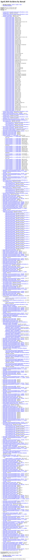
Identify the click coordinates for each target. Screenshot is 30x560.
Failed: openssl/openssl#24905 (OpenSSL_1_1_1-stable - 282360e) (16, 510)
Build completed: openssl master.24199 (10, 461)
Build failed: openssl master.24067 (9, 381)
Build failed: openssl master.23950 (9, 269)
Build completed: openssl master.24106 (10, 402)
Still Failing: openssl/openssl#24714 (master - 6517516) (14, 408)
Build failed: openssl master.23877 (9, 199)
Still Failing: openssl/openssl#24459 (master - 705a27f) (13, 176)
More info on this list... (7, 5)
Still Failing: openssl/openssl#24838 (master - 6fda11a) (13, 479)
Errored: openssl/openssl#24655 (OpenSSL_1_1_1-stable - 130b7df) (16, 377)
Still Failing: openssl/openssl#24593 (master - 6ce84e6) (14, 291)
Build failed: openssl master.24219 (9, 467)
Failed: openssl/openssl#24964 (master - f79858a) (12, 543)
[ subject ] (13, 4)
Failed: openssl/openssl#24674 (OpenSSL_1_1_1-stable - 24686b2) (16, 384)
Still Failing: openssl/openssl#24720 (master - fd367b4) (14, 410)
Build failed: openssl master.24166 (9, 440)
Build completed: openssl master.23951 (10, 270)
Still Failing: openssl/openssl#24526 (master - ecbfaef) (13, 258)
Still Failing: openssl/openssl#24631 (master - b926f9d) (14, 367)
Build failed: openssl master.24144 (9, 417)
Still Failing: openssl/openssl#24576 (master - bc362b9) (14, 278)
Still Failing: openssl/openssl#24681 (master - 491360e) (14, 387)
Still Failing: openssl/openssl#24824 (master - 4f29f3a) (13, 470)
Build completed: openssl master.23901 (10, 250)
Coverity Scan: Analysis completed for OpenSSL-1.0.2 (13, 300)
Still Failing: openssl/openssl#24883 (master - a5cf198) (13, 495)
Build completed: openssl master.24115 (10, 407)
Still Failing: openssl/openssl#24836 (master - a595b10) (14, 475)
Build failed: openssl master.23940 (9, 260)
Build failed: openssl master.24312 (9, 517)
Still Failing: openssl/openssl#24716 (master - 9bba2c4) (14, 409)
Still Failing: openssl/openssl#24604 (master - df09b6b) (14, 308)
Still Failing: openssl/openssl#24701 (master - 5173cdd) (14, 401)
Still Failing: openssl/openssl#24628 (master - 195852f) (14, 342)
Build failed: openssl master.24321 (9, 524)
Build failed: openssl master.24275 (9, 491)
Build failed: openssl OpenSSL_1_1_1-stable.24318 (13, 522)
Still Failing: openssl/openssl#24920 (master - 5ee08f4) (13, 525)
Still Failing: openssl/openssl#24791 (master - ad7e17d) (14, 459)
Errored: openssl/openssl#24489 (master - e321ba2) (13, 207)
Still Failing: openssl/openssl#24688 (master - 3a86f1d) (13, 390)
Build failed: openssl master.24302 (9, 501)
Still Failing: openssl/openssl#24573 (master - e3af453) (13, 274)
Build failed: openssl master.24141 (9, 414)
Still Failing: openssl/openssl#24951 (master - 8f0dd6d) (14, 539)
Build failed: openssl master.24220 (9, 468)
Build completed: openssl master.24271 (10, 489)
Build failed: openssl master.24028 (9, 340)
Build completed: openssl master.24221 (10, 469)
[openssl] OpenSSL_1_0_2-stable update (11, 456)
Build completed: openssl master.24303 (10, 505)
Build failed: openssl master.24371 (9, 546)
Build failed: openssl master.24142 (9, 415)
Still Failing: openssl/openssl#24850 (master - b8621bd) (14, 484)
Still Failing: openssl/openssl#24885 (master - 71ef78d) (13, 497)
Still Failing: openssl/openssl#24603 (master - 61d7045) (14, 307)
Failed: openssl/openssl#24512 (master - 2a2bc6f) (12, 253)
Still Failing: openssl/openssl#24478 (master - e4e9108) (14, 201)
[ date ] (20, 4)
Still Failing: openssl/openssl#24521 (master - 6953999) (14, 255)
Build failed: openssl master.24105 (9, 400)
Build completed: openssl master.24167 (10, 441)
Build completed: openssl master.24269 (10, 487)
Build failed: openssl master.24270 (9, 488)
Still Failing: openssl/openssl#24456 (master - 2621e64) (14, 173)
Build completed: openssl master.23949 (10, 268)
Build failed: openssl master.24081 (9, 386)
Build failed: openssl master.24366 (9, 545)
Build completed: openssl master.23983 (10, 285)
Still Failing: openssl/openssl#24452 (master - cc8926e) (14, 170)
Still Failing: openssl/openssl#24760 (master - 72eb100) (14, 439)
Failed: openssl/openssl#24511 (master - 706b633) (12, 252)
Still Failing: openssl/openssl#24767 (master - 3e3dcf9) (13, 443)
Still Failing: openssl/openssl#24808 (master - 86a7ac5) (14, 462)
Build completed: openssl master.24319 (10, 523)
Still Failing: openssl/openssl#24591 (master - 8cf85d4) (13, 288)
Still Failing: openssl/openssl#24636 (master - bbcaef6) (13, 370)
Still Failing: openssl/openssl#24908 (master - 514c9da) (14, 516)
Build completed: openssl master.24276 (10, 492)
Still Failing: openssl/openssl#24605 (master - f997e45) (13, 309)
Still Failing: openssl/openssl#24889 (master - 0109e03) (14, 500)
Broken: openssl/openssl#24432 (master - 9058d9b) (13, 113)
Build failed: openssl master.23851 (9, 134)
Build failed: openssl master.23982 (9, 279)
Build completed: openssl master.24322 (10, 527)
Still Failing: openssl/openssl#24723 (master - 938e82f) (13, 411)
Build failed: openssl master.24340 (9, 532)
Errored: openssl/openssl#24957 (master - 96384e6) (13, 542)
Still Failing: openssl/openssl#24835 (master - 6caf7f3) (13, 474)
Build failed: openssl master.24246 (9, 482)
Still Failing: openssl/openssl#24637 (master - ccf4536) (13, 372)
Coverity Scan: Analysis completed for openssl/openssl (13, 295)
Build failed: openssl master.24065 (9, 379)
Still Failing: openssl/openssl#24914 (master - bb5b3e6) (14, 521)
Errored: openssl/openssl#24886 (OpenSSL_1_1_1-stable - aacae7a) (16, 498)
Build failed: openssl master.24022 (9, 318)
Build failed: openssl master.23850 (9, 133)
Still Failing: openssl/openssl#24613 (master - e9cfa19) (13, 313)
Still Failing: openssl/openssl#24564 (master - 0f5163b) (14, 273)
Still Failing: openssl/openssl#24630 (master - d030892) (14, 344)
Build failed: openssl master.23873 (9, 196)
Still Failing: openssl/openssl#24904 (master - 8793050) (14, 509)
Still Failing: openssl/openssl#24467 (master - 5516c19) (14, 195)
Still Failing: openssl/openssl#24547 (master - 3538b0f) (14, 267)
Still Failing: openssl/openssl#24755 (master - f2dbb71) (14, 436)
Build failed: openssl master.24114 (9, 405)
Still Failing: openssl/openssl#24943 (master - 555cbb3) (14, 534)
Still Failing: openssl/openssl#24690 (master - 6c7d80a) (14, 393)
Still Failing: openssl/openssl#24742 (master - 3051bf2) (14, 419)
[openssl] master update (7, 16)
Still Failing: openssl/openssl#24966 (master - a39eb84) (14, 544)
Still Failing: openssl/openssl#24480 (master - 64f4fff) (13, 204)
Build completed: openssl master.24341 (10, 533)
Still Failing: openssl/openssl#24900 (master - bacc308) (14, 506)
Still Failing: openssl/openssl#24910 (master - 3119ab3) (14, 518)
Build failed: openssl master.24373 (9, 547)
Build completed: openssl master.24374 (10, 549)
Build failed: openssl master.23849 (9, 131)
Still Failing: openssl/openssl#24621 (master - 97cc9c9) (14, 338)
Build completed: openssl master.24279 (10, 494)
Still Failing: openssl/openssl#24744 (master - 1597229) (14, 422)
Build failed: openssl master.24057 (9, 373)
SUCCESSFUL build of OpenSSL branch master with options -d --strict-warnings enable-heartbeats (16, 129)
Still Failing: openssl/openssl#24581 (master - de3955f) (13, 280)
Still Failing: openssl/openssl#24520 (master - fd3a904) (13, 254)
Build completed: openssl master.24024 (10, 320)
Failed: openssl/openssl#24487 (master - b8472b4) (13, 206)
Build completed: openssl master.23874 (10, 197)
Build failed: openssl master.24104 (9, 399)
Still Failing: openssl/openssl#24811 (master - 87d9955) (14, 464)
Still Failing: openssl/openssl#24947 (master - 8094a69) (14, 535)
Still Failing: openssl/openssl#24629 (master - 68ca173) (14, 343)
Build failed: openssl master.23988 (9, 286)
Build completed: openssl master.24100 (10, 397)
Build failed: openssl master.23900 (9, 249)
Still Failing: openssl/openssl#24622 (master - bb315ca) (14, 339)
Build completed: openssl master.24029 (10, 341)
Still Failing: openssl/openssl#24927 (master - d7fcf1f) (13, 530)
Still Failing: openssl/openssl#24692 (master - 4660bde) (14, 395)
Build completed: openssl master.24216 (10, 465)
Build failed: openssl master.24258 (9, 485)
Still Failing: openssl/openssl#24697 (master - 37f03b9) (14, 398)
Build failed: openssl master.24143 (9, 416)
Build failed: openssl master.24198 (9, 460)
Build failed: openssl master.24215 (9, 463)
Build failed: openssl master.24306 (9, 508)
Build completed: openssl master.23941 (10, 261)
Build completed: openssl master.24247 (10, 483)
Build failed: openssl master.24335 (9, 531)
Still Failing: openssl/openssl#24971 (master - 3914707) (14, 548)
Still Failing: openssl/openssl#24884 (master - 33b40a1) (14, 496)
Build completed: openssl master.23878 (10, 200)
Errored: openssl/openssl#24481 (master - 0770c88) (13, 205)
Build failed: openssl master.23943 (9, 262)
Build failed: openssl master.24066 (9, 380)
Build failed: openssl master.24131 (9, 412)
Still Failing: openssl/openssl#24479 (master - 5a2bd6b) (14, 202)
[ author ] (17, 4)
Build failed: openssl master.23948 (9, 266)
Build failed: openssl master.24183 (9, 455)
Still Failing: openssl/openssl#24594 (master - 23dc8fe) (13, 292)
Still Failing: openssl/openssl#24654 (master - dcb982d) (14, 376)
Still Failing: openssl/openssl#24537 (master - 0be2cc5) (14, 259)
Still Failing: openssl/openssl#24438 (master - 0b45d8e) (14, 118)
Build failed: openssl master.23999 (9, 293)
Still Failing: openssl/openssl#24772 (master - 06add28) (14, 447)
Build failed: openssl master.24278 (9, 493)
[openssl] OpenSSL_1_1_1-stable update (11, 135)
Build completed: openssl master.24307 (10, 512)
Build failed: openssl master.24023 (9, 319)
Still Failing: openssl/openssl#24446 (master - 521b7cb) (14, 130)
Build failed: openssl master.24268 (9, 486)
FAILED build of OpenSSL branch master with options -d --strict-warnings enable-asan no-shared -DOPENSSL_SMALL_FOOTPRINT (15, 305)
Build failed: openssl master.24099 (9, 396)
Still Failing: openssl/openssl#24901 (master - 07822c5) (14, 507)
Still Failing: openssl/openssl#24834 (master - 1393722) (14, 473)
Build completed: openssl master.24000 (10, 294)
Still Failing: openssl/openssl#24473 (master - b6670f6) (14, 198)
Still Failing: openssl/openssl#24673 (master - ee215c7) (14, 382)
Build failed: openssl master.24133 (9, 413)
